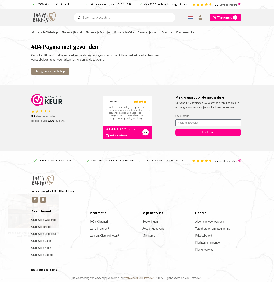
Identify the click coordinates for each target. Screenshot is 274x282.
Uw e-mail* (182, 116)
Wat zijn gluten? (99, 228)
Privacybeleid (203, 235)
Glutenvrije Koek (148, 32)
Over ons (166, 32)
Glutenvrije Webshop (45, 32)
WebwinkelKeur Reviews (139, 278)
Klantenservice (185, 32)
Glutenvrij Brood (72, 32)
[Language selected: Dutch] (190, 17)
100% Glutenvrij (99, 221)
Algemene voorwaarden (209, 221)
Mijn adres (148, 235)
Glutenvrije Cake (124, 32)
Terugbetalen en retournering (212, 228)
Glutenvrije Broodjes (97, 32)
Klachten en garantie (207, 242)
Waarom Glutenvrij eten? (104, 235)
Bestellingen (150, 221)
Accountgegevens (153, 228)
